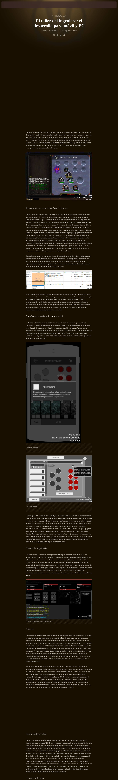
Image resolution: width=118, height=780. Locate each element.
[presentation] (7, 4)
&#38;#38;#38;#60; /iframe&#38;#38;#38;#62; (59, 623)
